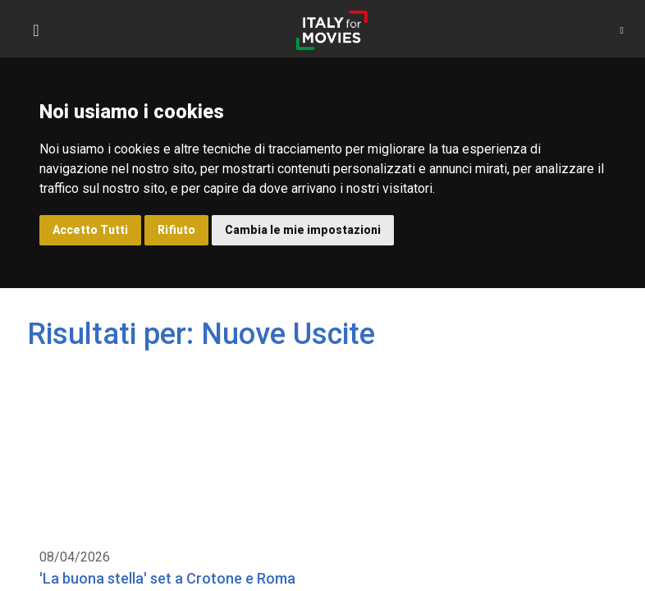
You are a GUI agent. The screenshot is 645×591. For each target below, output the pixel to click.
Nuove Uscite (164, 382)
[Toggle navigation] (36, 30)
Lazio (473, 382)
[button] (622, 30)
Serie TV (337, 382)
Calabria (409, 382)
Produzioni (259, 382)
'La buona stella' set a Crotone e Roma (152, 347)
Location (75, 382)
